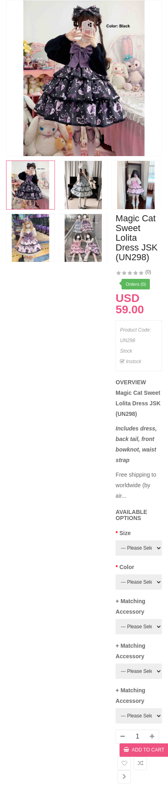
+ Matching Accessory (130, 606)
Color (127, 567)
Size (125, 533)
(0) (148, 272)
